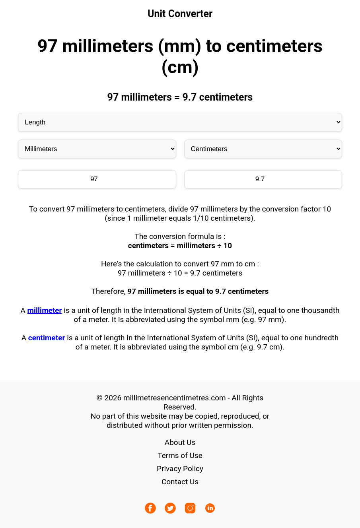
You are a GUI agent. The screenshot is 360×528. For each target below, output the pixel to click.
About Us (180, 442)
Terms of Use (180, 455)
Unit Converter (180, 13)
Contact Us (180, 481)
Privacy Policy (180, 468)
